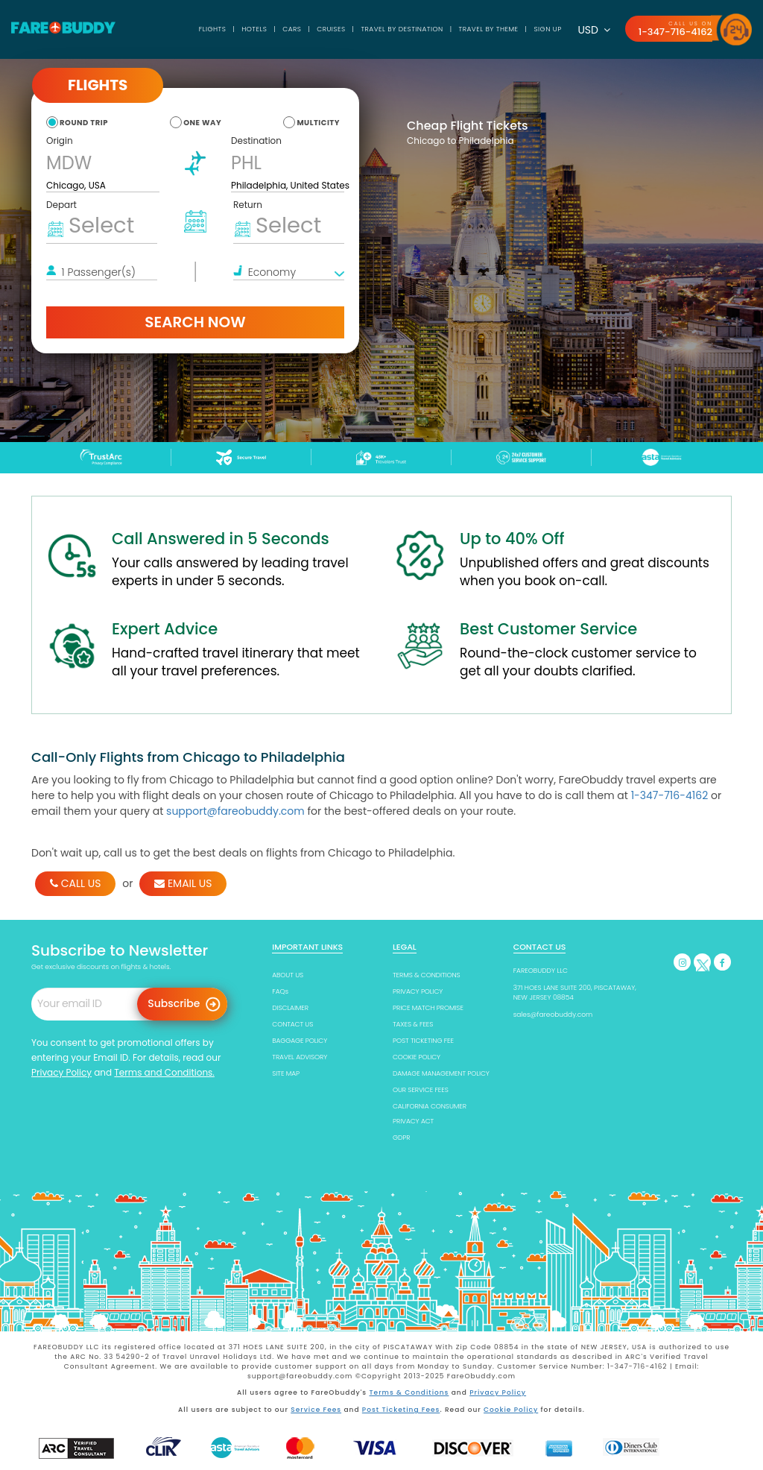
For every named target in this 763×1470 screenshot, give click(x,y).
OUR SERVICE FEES (421, 1089)
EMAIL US (183, 883)
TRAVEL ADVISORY (299, 1057)
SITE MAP (286, 1073)
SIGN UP (547, 29)
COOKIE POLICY (416, 1057)
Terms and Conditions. (164, 1072)
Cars (290, 29)
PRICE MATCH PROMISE (428, 1007)
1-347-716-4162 (675, 32)
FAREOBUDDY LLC (540, 970)
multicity (318, 122)
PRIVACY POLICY (418, 991)
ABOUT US (287, 975)
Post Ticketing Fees (401, 1409)
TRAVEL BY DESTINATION (401, 29)
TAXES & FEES (413, 1024)
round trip (84, 122)
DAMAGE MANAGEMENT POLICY (441, 1073)
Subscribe (174, 1003)
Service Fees (316, 1409)
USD (593, 29)
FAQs (280, 991)
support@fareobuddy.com (235, 811)
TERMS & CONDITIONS (426, 975)
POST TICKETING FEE (423, 1040)
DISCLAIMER (290, 1007)
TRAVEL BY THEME (488, 29)
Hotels (252, 29)
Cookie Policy (511, 1409)
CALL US (75, 883)
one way (202, 122)
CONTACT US (292, 1024)
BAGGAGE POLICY (299, 1040)
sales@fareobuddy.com (553, 1014)
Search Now (195, 322)
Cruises (330, 29)
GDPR (401, 1137)
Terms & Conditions (409, 1392)
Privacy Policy (61, 1072)
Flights (211, 29)
